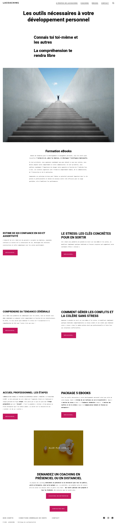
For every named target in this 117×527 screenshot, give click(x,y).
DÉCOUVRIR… (68, 254)
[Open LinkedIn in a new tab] (112, 518)
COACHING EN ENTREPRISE (58, 496)
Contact (105, 3)
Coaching (85, 3)
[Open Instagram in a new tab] (108, 518)
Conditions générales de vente (33, 518)
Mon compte (8, 518)
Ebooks (95, 3)
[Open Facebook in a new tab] (104, 518)
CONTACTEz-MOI (58, 508)
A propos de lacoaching (67, 3)
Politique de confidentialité (27, 522)
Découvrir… (10, 252)
